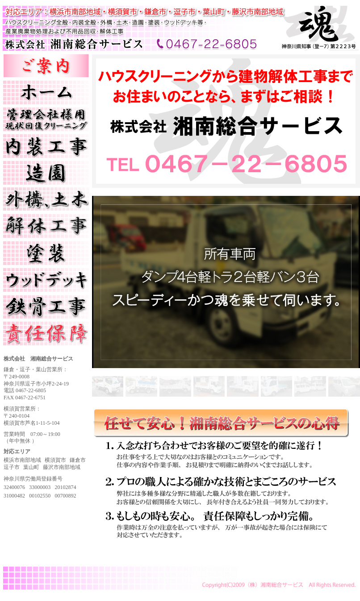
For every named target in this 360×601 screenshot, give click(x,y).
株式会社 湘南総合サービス (36, 7)
